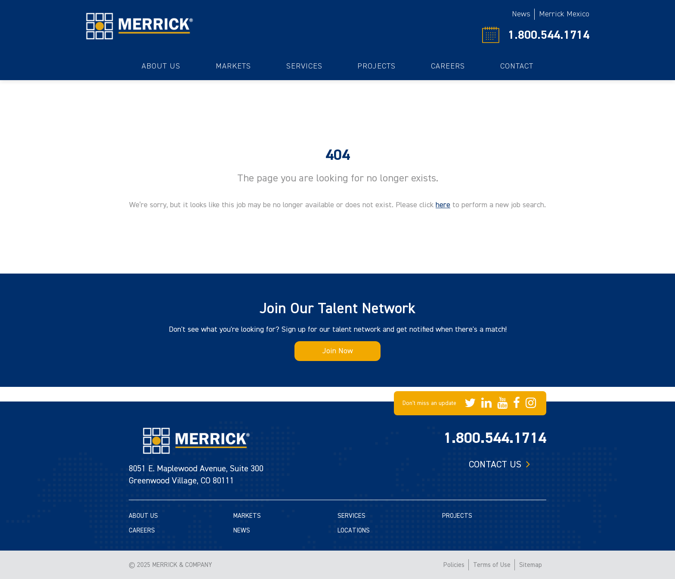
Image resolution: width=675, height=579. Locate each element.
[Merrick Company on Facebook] (516, 403)
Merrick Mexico (564, 14)
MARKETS (247, 516)
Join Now (337, 351)
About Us (161, 66)
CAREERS (142, 530)
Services (304, 66)
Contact (516, 66)
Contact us (495, 464)
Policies (453, 565)
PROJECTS (457, 516)
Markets (233, 66)
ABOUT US (143, 516)
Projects (376, 66)
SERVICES (351, 516)
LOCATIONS (354, 530)
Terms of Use (492, 565)
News (521, 14)
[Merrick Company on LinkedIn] (486, 403)
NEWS (241, 530)
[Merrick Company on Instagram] (531, 403)
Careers (448, 66)
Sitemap (530, 565)
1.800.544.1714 (548, 35)
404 (337, 155)
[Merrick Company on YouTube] (502, 403)
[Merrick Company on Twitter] (470, 403)
